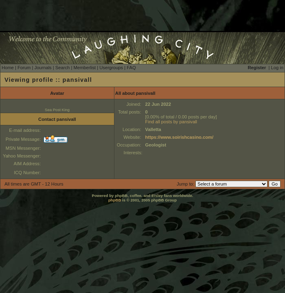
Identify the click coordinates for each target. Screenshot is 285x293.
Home (8, 67)
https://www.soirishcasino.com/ (179, 137)
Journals (42, 67)
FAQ (131, 67)
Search (62, 67)
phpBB (114, 200)
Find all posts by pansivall (171, 121)
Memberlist (84, 67)
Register (257, 67)
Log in (277, 67)
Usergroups (111, 67)
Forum (24, 67)
